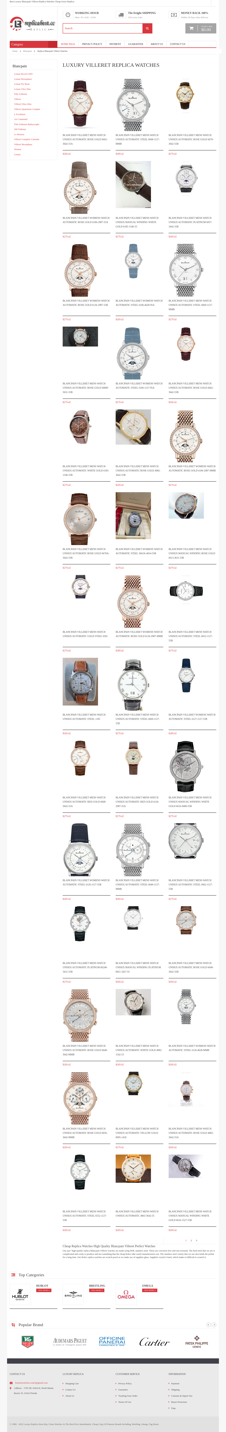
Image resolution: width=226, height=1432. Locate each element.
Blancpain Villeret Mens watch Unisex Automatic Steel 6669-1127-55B (138, 719)
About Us (157, 44)
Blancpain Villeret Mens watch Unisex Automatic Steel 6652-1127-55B (191, 636)
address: (18, 1388)
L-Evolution (19, 114)
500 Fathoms (20, 129)
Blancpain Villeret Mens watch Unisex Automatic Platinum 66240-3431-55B (85, 967)
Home (14, 51)
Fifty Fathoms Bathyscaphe (26, 124)
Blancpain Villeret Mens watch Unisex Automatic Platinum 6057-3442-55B (190, 222)
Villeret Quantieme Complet (27, 109)
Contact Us (177, 44)
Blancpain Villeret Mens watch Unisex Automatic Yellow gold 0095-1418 (137, 1133)
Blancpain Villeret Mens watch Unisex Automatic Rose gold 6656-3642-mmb (85, 1133)
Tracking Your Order (127, 1395)
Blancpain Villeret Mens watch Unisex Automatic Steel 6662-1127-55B (191, 884)
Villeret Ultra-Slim (22, 104)
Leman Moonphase (23, 79)
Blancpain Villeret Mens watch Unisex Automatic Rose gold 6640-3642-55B (191, 967)
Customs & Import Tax (181, 1395)
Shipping (175, 1389)
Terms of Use (124, 1402)
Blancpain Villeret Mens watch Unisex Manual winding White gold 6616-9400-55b (190, 802)
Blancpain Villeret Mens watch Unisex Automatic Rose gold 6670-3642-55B (191, 139)
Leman (17, 154)
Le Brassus (19, 134)
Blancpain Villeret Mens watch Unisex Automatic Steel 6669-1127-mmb (191, 305)
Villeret (17, 99)
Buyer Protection (179, 1402)
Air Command (20, 119)
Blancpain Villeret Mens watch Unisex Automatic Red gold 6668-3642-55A (84, 802)
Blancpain (27, 51)
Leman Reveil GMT (23, 74)
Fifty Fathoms (20, 94)
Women (17, 149)
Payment (175, 1383)
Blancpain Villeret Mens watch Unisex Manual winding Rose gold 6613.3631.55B (192, 553)
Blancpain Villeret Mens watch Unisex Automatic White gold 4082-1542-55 (139, 1050)
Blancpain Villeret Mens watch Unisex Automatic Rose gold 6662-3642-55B (191, 388)
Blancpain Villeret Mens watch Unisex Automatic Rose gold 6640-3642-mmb (85, 1050)
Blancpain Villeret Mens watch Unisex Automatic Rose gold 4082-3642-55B (138, 470)
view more (43, 1290)
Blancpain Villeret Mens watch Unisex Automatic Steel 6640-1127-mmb (138, 884)
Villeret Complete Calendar (26, 139)
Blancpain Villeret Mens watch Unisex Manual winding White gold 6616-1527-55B (190, 1215)
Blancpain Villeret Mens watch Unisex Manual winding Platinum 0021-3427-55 (138, 967)
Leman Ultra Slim (22, 89)
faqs (173, 1408)
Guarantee (135, 44)
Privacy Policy (92, 44)
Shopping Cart (72, 1383)
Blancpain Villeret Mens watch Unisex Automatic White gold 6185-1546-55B (86, 470)
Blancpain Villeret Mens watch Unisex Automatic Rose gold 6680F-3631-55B (86, 388)
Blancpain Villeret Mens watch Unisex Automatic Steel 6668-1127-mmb (138, 139)
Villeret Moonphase (23, 144)
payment (115, 44)
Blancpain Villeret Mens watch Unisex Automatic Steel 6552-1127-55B (85, 1215)
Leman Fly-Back (22, 84)
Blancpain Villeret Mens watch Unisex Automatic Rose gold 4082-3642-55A (191, 1133)
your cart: (207, 28)
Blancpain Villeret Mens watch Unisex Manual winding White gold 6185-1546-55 (137, 222)
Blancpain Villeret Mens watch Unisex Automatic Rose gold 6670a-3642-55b (86, 553)
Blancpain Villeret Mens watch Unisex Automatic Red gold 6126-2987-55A (137, 802)
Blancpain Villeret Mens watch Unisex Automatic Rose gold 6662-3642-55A (85, 139)
